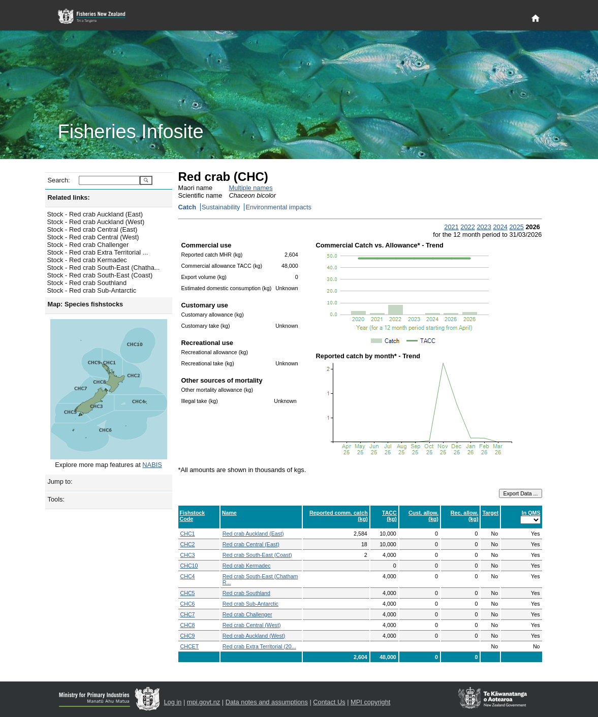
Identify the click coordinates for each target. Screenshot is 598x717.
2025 (516, 227)
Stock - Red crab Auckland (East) (95, 214)
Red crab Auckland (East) (253, 534)
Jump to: (60, 481)
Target (490, 513)
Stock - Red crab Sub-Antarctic (92, 290)
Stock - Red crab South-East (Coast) (100, 275)
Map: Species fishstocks (85, 304)
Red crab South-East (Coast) (257, 555)
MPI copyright (370, 702)
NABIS (152, 465)
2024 (500, 227)
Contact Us (329, 702)
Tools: (56, 499)
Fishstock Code (192, 516)
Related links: (69, 197)
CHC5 (187, 593)
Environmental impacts (278, 207)
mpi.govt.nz (203, 702)
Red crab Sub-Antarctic (250, 604)
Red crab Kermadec (247, 566)
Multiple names (251, 188)
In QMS (531, 513)
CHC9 (187, 636)
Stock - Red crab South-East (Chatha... (103, 267)
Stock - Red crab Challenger (88, 244)
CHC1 (187, 534)
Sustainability (221, 207)
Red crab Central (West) (252, 625)
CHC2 (187, 544)
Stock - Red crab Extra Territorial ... (97, 252)
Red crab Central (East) (251, 544)
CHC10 (189, 566)
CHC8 (187, 625)
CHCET (189, 646)
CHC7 (187, 614)
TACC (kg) (389, 516)
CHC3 (187, 555)
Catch (187, 207)
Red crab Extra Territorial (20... (259, 646)
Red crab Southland (246, 593)
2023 (484, 227)
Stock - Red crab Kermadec (87, 260)
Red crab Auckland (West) (254, 636)
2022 (467, 227)
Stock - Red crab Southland (87, 283)
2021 (451, 227)
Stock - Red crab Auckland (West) (96, 222)
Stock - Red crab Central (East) (92, 229)
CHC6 (187, 604)
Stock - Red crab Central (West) (93, 237)
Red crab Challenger (247, 614)
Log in (173, 702)
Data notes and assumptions (267, 702)
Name (229, 513)
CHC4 (187, 576)
